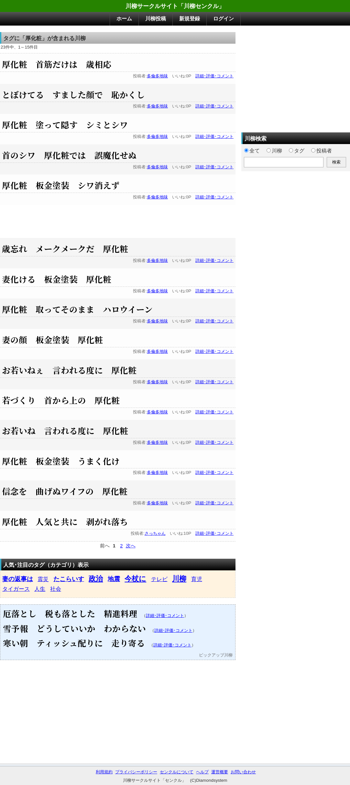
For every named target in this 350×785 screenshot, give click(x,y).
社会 (55, 589)
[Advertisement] (117, 219)
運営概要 (219, 771)
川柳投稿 (155, 18)
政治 (96, 579)
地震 (114, 579)
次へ (131, 545)
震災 (43, 579)
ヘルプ (202, 771)
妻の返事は (17, 579)
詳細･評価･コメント (214, 75)
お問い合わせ (243, 771)
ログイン (223, 18)
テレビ (159, 579)
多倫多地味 (157, 75)
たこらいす (68, 579)
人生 (39, 589)
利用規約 (104, 771)
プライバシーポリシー (136, 771)
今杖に (135, 579)
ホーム (124, 18)
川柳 (179, 579)
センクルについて (176, 771)
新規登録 (189, 18)
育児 (196, 579)
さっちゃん (155, 533)
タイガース (16, 589)
